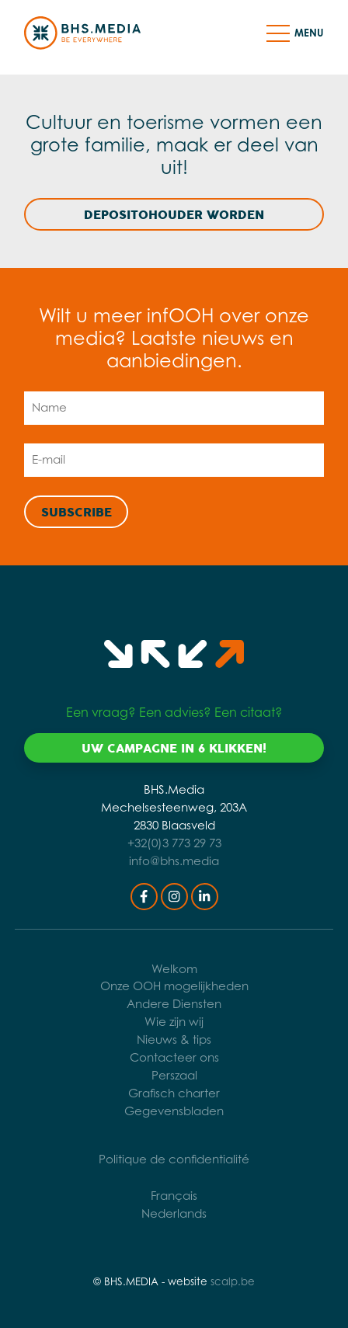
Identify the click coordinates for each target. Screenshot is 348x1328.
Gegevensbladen (174, 1111)
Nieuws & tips (174, 1039)
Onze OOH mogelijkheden (174, 986)
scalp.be (233, 1281)
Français (174, 1195)
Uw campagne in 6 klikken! (174, 748)
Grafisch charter (174, 1093)
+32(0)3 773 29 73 (174, 843)
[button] (278, 32)
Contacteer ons (174, 1057)
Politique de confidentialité (174, 1159)
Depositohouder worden (174, 215)
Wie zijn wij (174, 1021)
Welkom (174, 968)
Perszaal (174, 1075)
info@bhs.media (174, 860)
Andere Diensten (174, 1003)
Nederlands (174, 1213)
